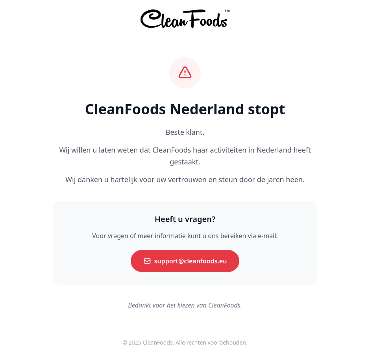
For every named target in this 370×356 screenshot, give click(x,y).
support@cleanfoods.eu (185, 261)
